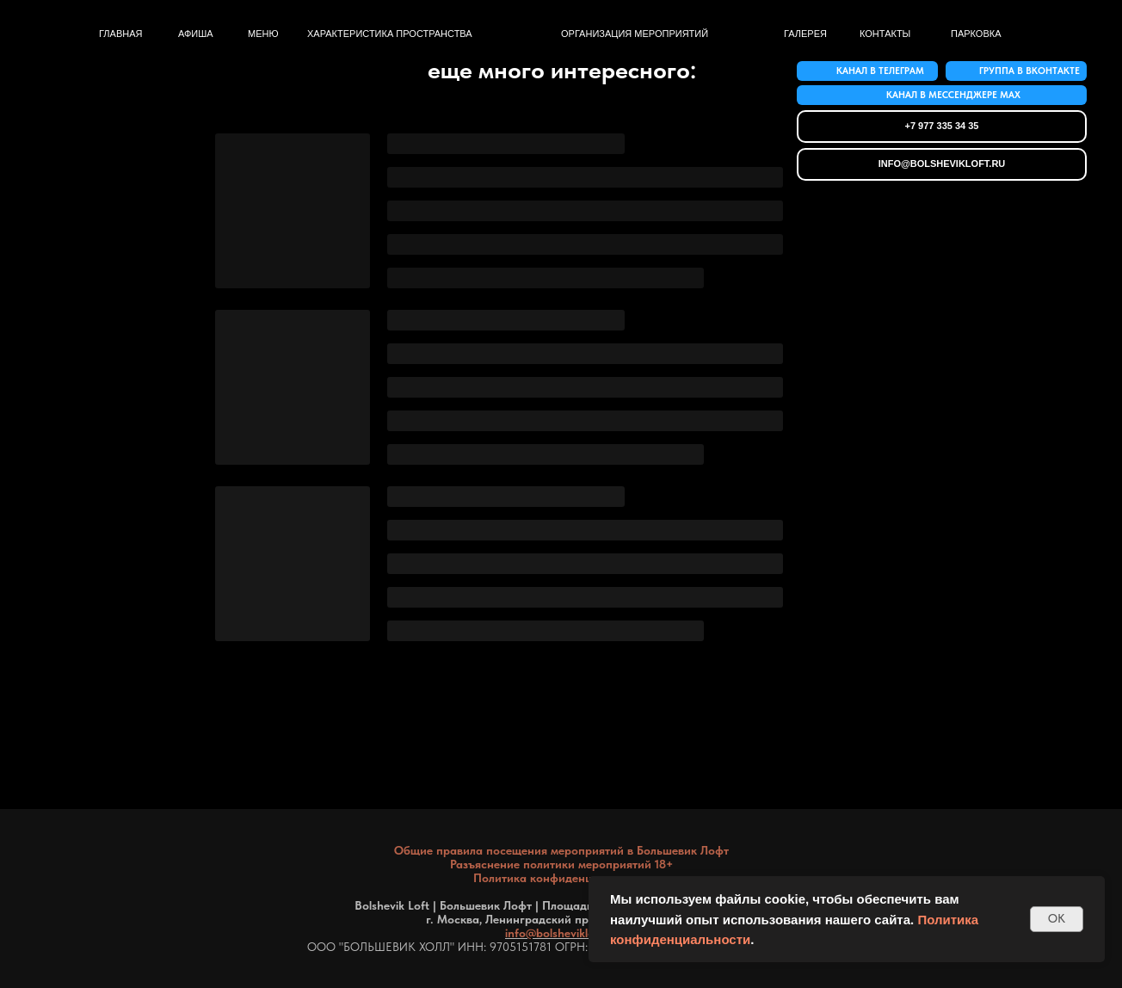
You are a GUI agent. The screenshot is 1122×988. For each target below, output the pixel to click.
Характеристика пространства (389, 33)
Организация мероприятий (634, 33)
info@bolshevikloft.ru (561, 933)
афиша (195, 33)
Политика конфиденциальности (561, 878)
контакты (885, 33)
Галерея (805, 33)
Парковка (976, 33)
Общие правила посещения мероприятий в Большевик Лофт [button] (561, 850)
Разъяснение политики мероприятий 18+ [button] (561, 864)
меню (263, 33)
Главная (120, 33)
